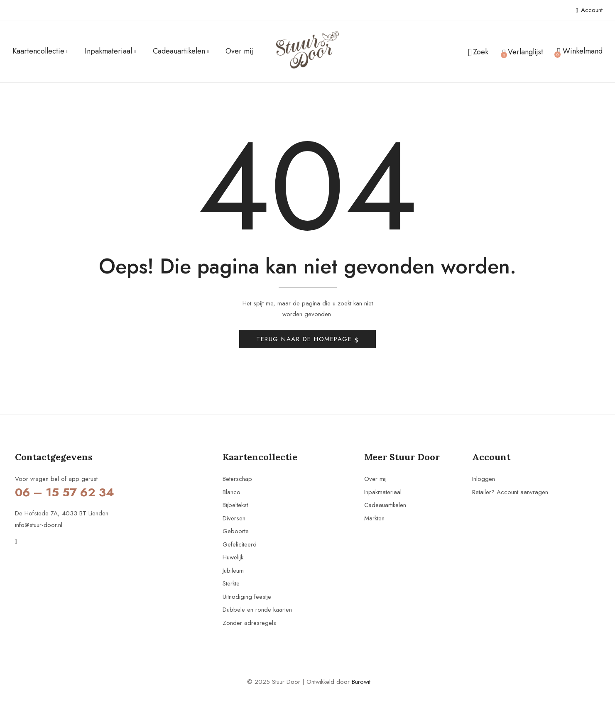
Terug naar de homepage (305, 341)
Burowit (361, 683)
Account (589, 10)
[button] (580, 51)
